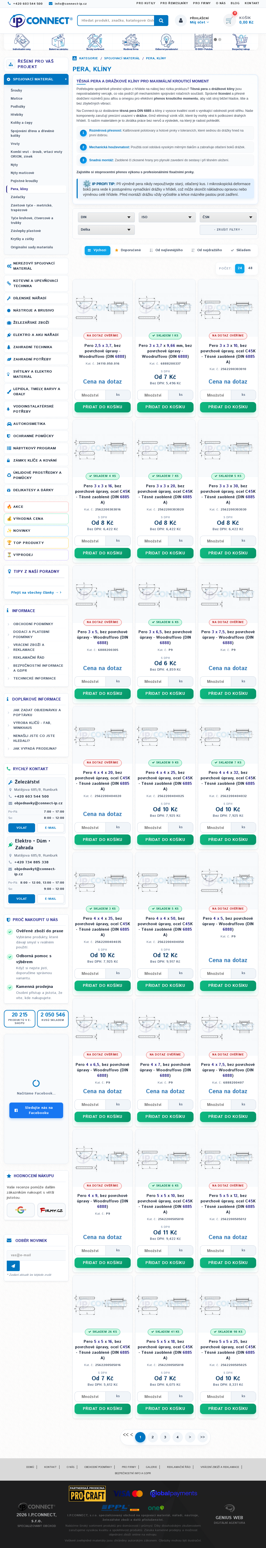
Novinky (21, 530)
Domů (30, 1467)
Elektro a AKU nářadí (35, 335)
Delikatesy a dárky (33, 490)
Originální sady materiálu (32, 247)
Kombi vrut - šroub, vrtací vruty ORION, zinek (36, 154)
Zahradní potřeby (32, 359)
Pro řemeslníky (174, 3)
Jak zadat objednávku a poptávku (37, 713)
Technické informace (34, 678)
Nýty (14, 165)
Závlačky (18, 197)
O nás (221, 3)
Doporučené (131, 250)
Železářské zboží (31, 322)
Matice (16, 98)
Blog (235, 3)
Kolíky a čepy (21, 122)
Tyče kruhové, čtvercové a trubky (32, 220)
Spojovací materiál (122, 58)
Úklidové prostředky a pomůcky (37, 475)
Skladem (243, 250)
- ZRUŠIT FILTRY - (228, 230)
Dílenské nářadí (29, 298)
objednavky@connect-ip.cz (38, 803)
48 (250, 268)
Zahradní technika (32, 347)
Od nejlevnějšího (169, 250)
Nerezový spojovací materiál (34, 266)
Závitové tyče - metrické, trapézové (31, 208)
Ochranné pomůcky (33, 436)
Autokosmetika (29, 423)
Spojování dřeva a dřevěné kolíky (32, 133)
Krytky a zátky (22, 239)
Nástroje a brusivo (33, 310)
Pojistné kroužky (24, 181)
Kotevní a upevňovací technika (35, 283)
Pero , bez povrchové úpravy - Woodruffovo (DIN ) (102, 351)
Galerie (151, 1467)
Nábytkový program (34, 448)
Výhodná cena (28, 518)
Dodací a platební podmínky (31, 634)
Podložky (18, 106)
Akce (18, 506)
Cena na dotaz (102, 382)
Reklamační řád (28, 657)
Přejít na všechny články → (35, 592)
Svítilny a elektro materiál (32, 374)
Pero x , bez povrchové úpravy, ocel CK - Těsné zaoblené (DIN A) (228, 354)
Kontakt (252, 3)
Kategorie (88, 58)
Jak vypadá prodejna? (35, 748)
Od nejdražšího (209, 250)
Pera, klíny (156, 58)
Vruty (15, 143)
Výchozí (100, 250)
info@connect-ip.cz (68, 4)
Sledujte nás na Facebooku (34, 1110)
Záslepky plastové (26, 231)
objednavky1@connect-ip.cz (35, 871)
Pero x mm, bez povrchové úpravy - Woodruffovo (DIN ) (165, 351)
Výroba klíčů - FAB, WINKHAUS (32, 725)
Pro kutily (145, 3)
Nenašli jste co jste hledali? (34, 738)
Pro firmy (202, 3)
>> (202, 1437)
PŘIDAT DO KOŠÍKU (102, 407)
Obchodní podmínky (33, 624)
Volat (21, 828)
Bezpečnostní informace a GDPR (38, 668)
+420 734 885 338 (31, 862)
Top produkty (28, 543)
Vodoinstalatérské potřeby (33, 409)
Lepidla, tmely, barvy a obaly (36, 391)
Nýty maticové (22, 173)
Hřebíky (17, 114)
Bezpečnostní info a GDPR (133, 1473)
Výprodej (23, 555)
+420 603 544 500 (25, 4)
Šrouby (16, 90)
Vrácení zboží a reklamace (28, 647)
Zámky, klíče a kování (35, 460)
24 (240, 268)
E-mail (50, 828)
